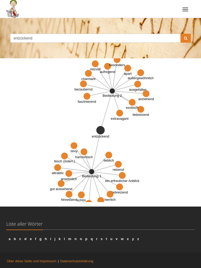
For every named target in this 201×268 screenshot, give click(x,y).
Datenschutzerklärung (76, 261)
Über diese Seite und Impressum (31, 261)
